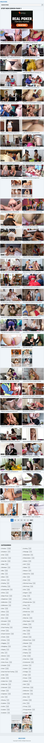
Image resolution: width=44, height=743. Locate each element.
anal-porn (6, 558)
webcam (28, 681)
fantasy (6, 640)
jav (5, 697)
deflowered (6, 605)
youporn (28, 713)
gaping (5, 650)
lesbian (6, 710)
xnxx (27, 697)
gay (4, 653)
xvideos (28, 700)
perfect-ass (29, 612)
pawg (27, 605)
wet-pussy (28, 687)
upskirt (27, 668)
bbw (5, 574)
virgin (27, 675)
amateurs (6, 552)
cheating (6, 586)
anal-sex (6, 561)
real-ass (28, 618)
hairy (5, 659)
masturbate (28, 555)
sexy (27, 634)
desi (5, 608)
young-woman (29, 710)
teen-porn (28, 659)
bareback (6, 567)
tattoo (27, 650)
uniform (27, 665)
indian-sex (6, 684)
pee (27, 608)
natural (27, 571)
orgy (27, 596)
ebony (5, 612)
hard (5, 668)
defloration (6, 602)
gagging (5, 643)
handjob (6, 665)
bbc (5, 571)
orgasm (28, 593)
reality (27, 624)
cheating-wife (7, 590)
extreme (6, 624)
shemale (28, 643)
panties (27, 599)
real (27, 615)
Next (31, 520)
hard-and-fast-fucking (10, 672)
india (5, 675)
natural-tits (29, 574)
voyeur (27, 678)
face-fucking (7, 627)
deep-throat (7, 596)
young (27, 706)
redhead (28, 627)
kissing (5, 700)
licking (27, 548)
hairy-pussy (7, 662)
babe (5, 564)
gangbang (6, 646)
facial (5, 631)
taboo (27, 646)
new (27, 577)
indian (5, 678)
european (6, 621)
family (5, 637)
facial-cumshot (8, 634)
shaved (27, 637)
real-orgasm (29, 621)
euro (5, 618)
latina (5, 706)
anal (5, 555)
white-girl (28, 691)
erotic (5, 615)
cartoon (5, 580)
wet (27, 684)
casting (5, 583)
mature (27, 561)
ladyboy (6, 703)
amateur (6, 548)
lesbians (6, 713)
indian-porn (7, 681)
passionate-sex (29, 602)
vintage (27, 672)
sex (27, 631)
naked (27, 567)
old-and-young (30, 583)
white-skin (28, 694)
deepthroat (7, 599)
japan (5, 691)
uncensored (29, 662)
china (5, 593)
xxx (27, 703)
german (6, 656)
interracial (6, 687)
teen (27, 656)
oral (27, 590)
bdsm (5, 577)
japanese (6, 694)
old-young (28, 586)
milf (27, 564)
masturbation (29, 558)
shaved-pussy (29, 640)
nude (27, 580)
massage (28, 552)
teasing (27, 653)
